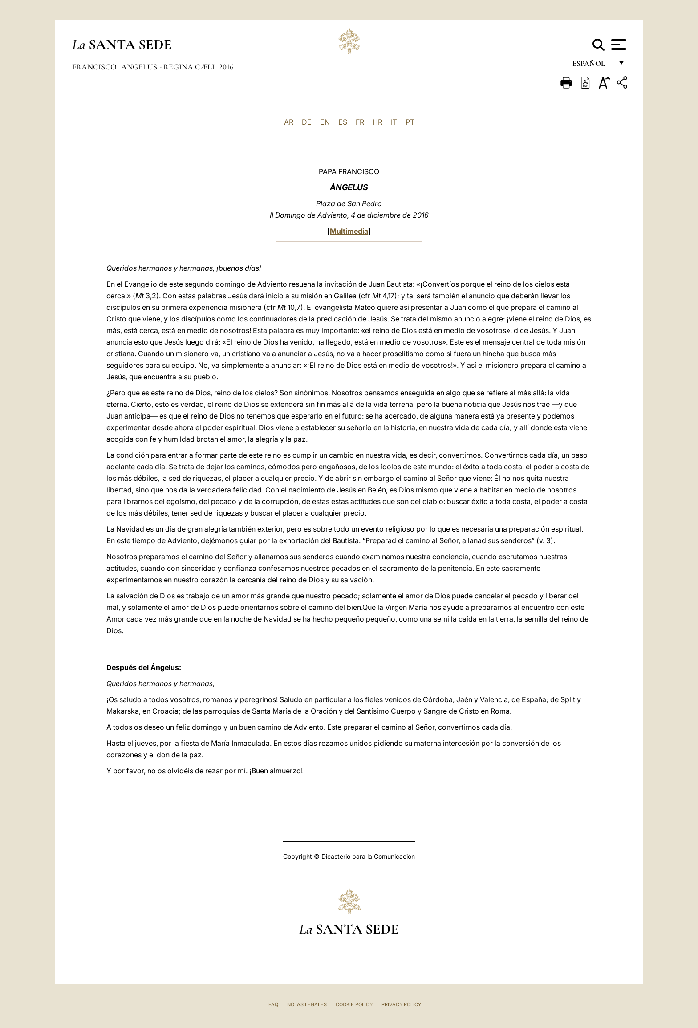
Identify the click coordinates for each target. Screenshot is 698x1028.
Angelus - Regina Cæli (168, 67)
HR (377, 122)
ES (342, 122)
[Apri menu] (617, 44)
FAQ (273, 1004)
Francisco (95, 67)
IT (394, 122)
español (592, 66)
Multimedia (349, 231)
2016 (226, 67)
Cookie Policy (354, 1004)
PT (410, 122)
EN (325, 122)
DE (307, 122)
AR (288, 122)
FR (360, 122)
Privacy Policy (401, 1004)
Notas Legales (307, 1004)
